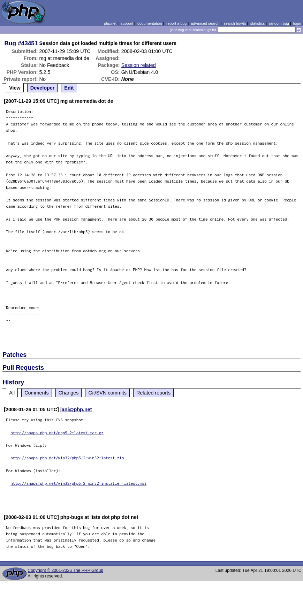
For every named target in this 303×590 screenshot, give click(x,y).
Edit (69, 88)
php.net (110, 23)
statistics (257, 23)
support (127, 23)
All (12, 393)
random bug (279, 23)
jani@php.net (76, 409)
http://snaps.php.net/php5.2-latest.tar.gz (57, 432)
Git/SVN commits (107, 393)
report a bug (176, 23)
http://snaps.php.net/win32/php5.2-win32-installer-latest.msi (78, 483)
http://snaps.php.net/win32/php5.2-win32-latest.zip (67, 457)
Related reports (153, 393)
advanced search (205, 23)
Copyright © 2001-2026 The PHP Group (65, 570)
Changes (69, 393)
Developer (42, 88)
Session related (138, 65)
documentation (149, 23)
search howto (235, 23)
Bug (10, 43)
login (297, 23)
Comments (36, 393)
